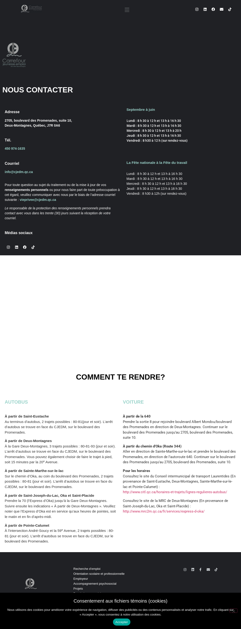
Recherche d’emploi (86, 569)
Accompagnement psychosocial (94, 583)
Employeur (80, 578)
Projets (78, 588)
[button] (127, 9)
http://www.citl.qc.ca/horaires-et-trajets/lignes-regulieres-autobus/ (175, 492)
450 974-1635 (15, 148)
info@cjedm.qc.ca (19, 172)
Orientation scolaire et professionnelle (99, 573)
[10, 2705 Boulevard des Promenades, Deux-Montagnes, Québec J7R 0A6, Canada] (120, 297)
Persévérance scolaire (88, 593)
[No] (233, 615)
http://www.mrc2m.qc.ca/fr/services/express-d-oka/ (164, 511)
